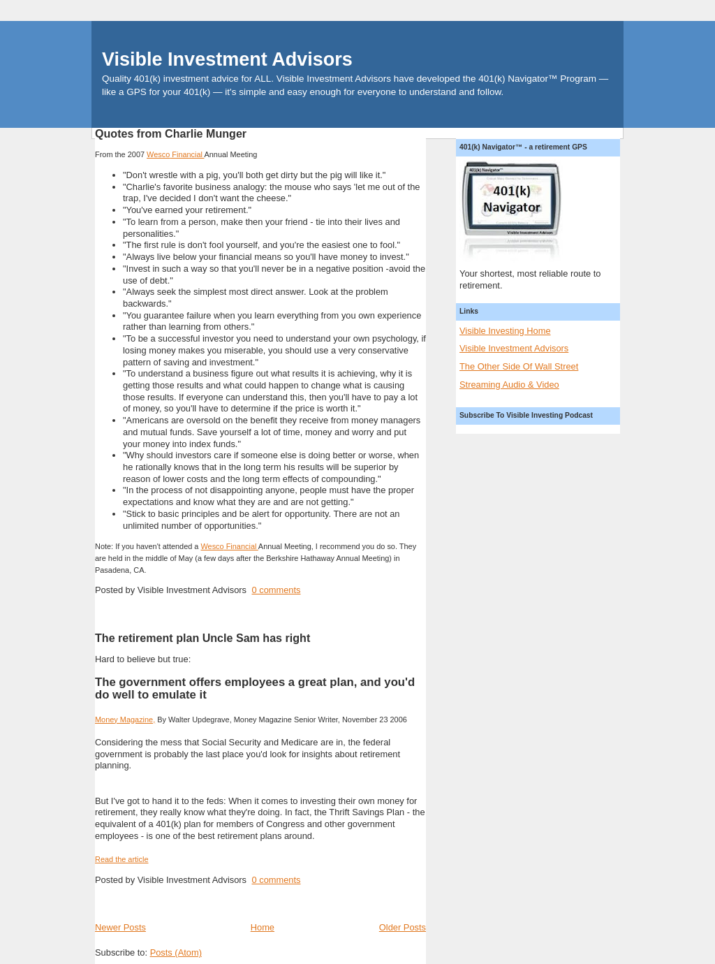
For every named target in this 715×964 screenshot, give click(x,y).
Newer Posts (120, 927)
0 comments (275, 590)
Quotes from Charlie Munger (170, 133)
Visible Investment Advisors (227, 59)
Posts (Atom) (176, 952)
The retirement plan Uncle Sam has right (202, 637)
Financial (175, 154)
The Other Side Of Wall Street (518, 366)
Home (262, 927)
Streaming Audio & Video (509, 384)
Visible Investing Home (505, 331)
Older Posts (402, 927)
